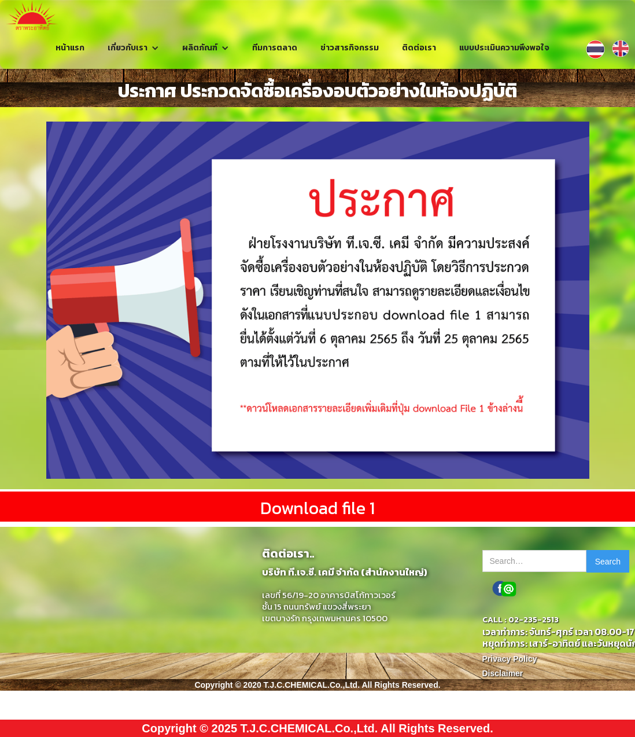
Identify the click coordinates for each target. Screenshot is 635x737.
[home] (32, 15)
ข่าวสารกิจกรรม (349, 48)
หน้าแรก (70, 48)
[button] (133, 48)
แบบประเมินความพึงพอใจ (504, 48)
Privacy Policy (509, 658)
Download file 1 (317, 508)
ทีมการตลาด (274, 48)
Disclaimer (502, 673)
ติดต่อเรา (419, 48)
